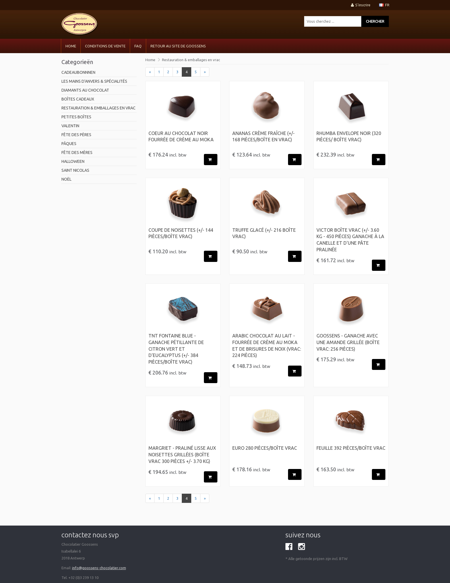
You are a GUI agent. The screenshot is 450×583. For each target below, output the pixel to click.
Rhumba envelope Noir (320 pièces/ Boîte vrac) (348, 136)
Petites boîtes (76, 117)
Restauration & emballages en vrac (98, 108)
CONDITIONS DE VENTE (105, 46)
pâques (68, 143)
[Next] (204, 72)
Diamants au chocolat (85, 90)
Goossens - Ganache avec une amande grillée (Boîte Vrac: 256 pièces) (348, 342)
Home (70, 46)
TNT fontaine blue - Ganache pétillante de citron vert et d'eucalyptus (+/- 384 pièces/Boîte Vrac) (176, 348)
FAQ (138, 46)
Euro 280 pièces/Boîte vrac (264, 448)
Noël (66, 179)
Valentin (70, 125)
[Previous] (149, 72)
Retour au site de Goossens (178, 46)
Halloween (72, 161)
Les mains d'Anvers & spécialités (94, 81)
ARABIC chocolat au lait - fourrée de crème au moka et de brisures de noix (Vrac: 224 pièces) (266, 345)
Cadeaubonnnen (78, 72)
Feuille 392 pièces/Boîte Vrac (350, 448)
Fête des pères (76, 134)
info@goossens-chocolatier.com (99, 568)
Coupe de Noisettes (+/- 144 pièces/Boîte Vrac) (180, 233)
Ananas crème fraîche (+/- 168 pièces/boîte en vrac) (263, 136)
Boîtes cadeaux (77, 99)
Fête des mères (76, 152)
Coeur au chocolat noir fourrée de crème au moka (181, 136)
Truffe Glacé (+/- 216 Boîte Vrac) (264, 233)
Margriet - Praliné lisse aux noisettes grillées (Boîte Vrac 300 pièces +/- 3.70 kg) (182, 454)
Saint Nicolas (75, 170)
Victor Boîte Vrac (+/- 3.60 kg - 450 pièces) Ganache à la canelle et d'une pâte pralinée (350, 239)
